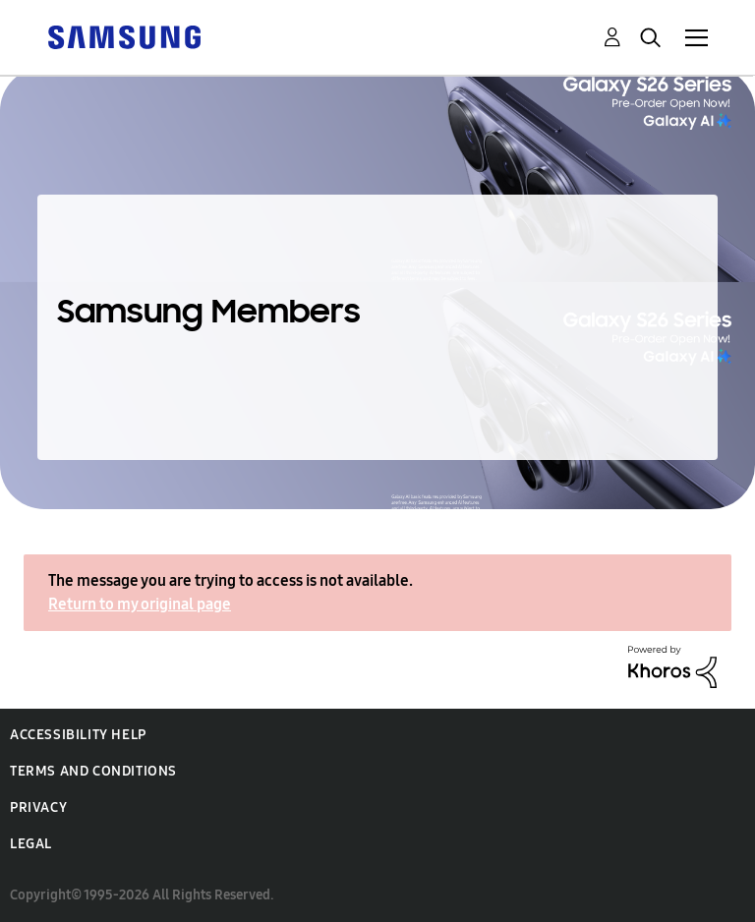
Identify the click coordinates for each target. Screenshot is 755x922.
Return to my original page (139, 604)
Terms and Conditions (93, 771)
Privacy (38, 807)
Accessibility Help (78, 734)
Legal (31, 844)
